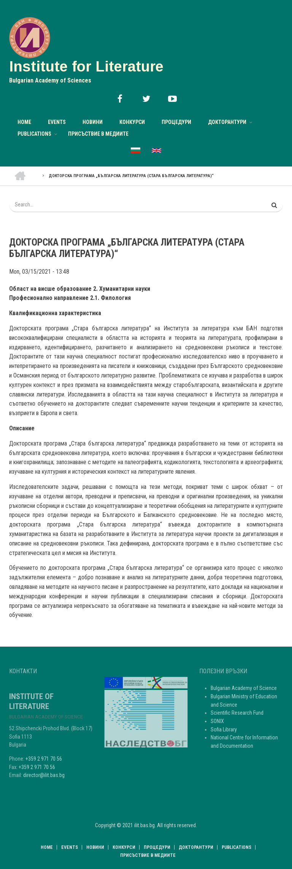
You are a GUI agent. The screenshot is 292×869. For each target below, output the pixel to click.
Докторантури (227, 122)
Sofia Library (224, 729)
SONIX (217, 721)
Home (24, 122)
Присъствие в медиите (98, 134)
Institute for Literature (86, 67)
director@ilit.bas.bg (44, 775)
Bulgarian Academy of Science (244, 688)
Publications (34, 134)
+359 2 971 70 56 (43, 759)
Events (57, 122)
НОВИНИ (93, 122)
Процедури (176, 122)
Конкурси (132, 122)
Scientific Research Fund (237, 713)
